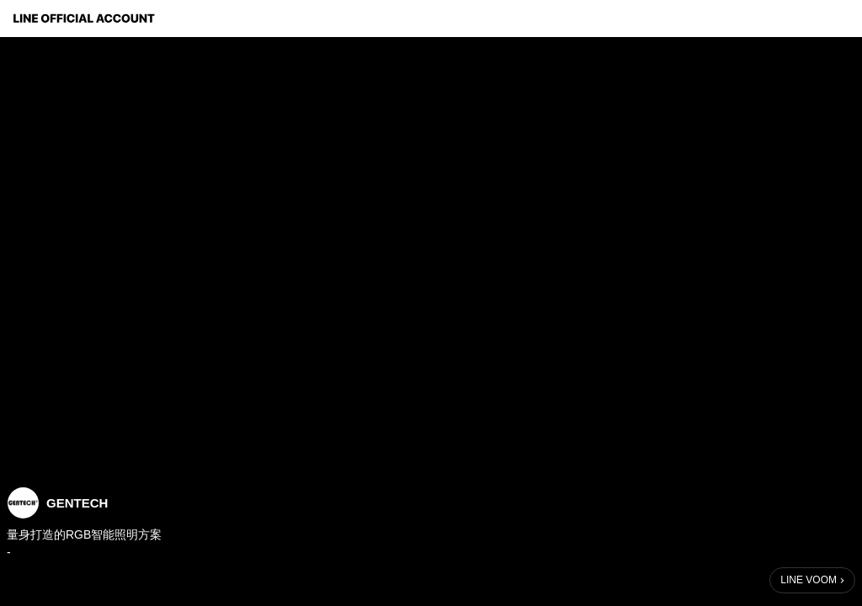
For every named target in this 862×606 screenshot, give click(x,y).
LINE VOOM (808, 580)
